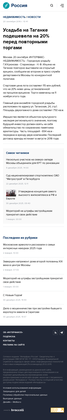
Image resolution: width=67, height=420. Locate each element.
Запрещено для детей (14, 391)
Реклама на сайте (14, 344)
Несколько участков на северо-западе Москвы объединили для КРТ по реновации (32, 161)
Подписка (9, 336)
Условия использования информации (22, 388)
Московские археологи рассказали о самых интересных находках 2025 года (29, 246)
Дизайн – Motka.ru (12, 402)
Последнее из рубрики (20, 238)
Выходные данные (12, 398)
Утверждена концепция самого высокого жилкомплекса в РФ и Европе (31, 195)
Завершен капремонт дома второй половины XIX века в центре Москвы (33, 263)
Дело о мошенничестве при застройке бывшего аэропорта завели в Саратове (32, 310)
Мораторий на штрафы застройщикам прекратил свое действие (29, 212)
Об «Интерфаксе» (13, 332)
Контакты (9, 340)
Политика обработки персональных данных (25, 395)
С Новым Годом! (12, 295)
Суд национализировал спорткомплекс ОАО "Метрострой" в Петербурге (32, 177)
